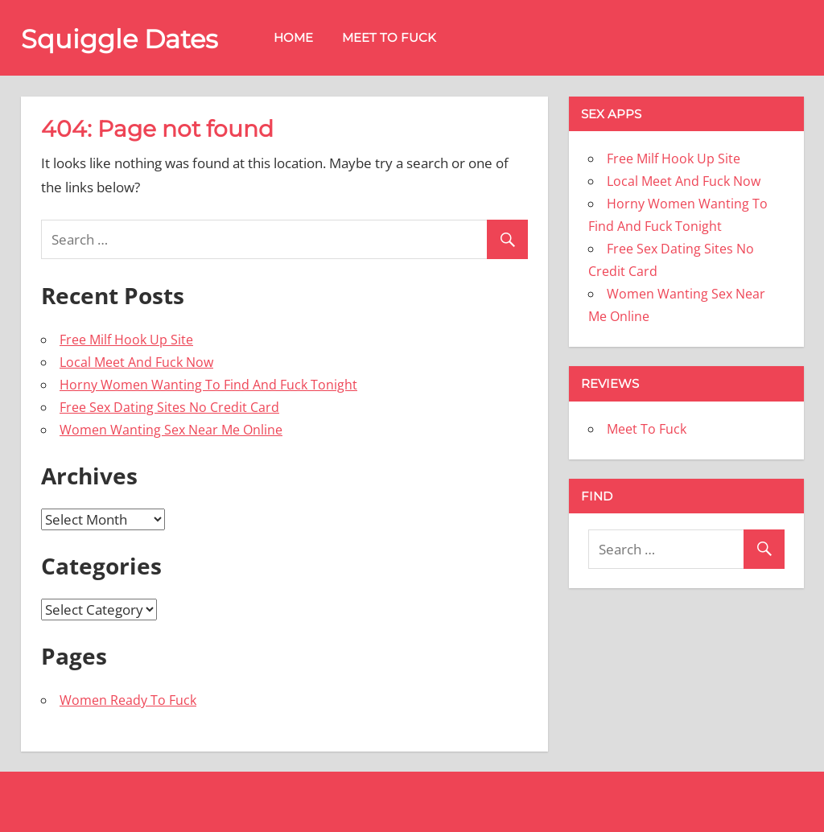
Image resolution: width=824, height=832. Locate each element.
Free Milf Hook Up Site (126, 339)
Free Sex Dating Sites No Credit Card (169, 407)
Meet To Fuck (389, 37)
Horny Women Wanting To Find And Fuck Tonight (208, 384)
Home (293, 37)
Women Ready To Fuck (128, 700)
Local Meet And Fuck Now (136, 362)
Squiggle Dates (119, 39)
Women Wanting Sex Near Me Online (171, 430)
